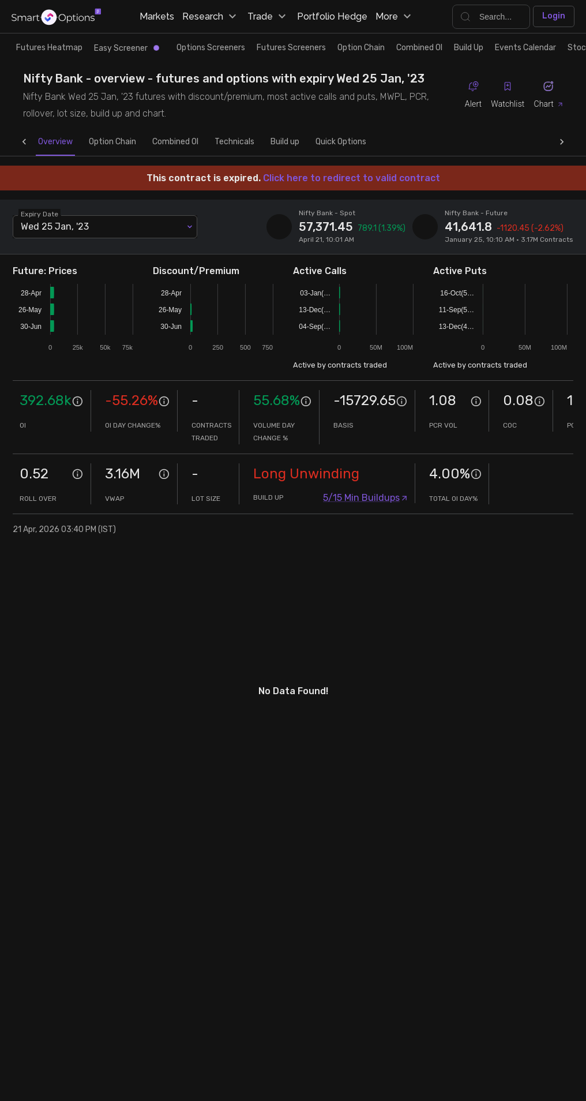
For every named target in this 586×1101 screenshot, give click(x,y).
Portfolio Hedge (332, 16)
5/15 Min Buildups (365, 497)
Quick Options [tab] (317, 142)
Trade (268, 16)
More (394, 16)
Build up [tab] (262, 142)
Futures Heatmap (49, 48)
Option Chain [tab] (89, 142)
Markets (157, 16)
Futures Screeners (291, 48)
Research (210, 16)
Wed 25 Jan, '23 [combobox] (55, 226)
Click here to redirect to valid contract (351, 178)
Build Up (468, 48)
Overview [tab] (32, 142)
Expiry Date (40, 213)
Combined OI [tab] (152, 142)
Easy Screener (126, 48)
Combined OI (419, 48)
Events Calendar (525, 48)
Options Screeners (210, 48)
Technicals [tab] (211, 142)
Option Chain (361, 48)
